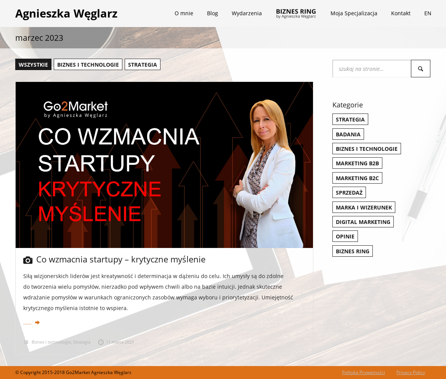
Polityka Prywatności (363, 372)
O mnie (184, 13)
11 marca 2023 (116, 342)
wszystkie (33, 64)
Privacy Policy (410, 372)
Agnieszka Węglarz (66, 13)
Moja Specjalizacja (353, 13)
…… (32, 322)
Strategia (142, 64)
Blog (212, 13)
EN (428, 13)
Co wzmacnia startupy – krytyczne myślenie (114, 259)
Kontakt (401, 13)
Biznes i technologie (88, 64)
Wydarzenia (247, 13)
